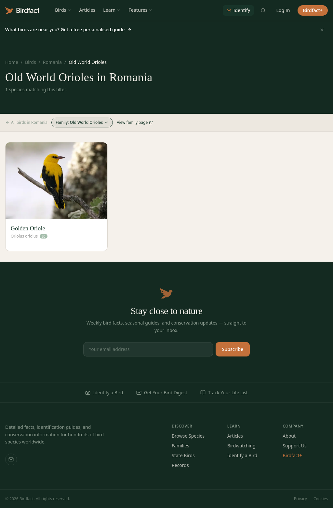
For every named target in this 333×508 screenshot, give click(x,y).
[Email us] (11, 459)
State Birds (183, 455)
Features (140, 10)
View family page (135, 122)
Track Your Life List (224, 392)
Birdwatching (241, 446)
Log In (283, 10)
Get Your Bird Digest (161, 392)
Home (11, 62)
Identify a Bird (104, 392)
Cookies (320, 498)
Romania (52, 62)
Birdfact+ (313, 10)
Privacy (300, 498)
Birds (63, 10)
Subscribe (232, 349)
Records (180, 465)
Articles (87, 10)
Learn (112, 10)
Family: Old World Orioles (82, 122)
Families (180, 446)
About (289, 436)
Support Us (294, 446)
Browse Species (188, 436)
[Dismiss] (322, 30)
